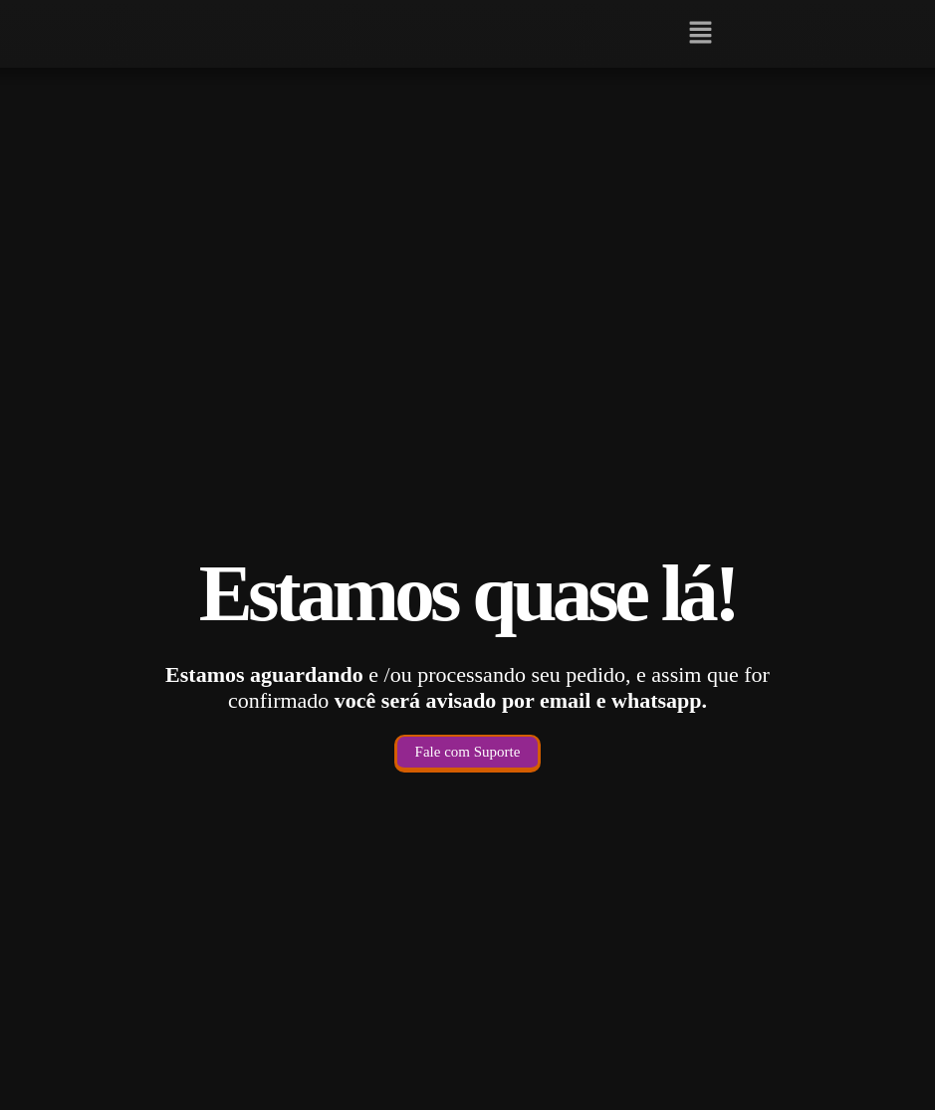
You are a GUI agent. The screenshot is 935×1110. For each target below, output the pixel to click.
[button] (701, 34)
